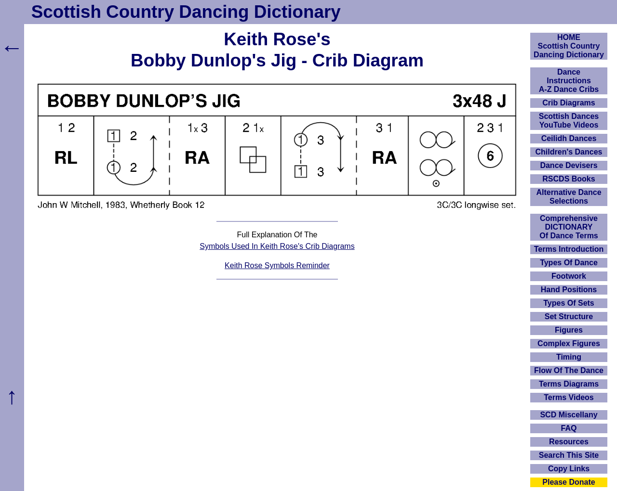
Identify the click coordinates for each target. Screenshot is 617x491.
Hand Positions (569, 289)
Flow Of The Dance (569, 370)
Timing (568, 357)
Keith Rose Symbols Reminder (277, 265)
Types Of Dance (569, 262)
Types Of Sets (568, 303)
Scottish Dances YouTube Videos (569, 120)
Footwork (568, 276)
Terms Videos (568, 397)
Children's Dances (569, 152)
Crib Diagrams (568, 103)
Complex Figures (568, 343)
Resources (569, 442)
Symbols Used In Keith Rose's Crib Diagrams (277, 246)
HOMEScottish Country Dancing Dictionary (569, 46)
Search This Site (569, 455)
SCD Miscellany (568, 415)
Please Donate (568, 482)
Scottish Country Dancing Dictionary (186, 12)
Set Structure (569, 316)
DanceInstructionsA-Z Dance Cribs (569, 80)
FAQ (569, 428)
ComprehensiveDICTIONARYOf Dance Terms (568, 227)
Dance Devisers (568, 165)
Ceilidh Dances (569, 138)
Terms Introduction (569, 249)
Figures (569, 330)
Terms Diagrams (569, 384)
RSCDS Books (568, 179)
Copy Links (569, 469)
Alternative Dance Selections (568, 196)
